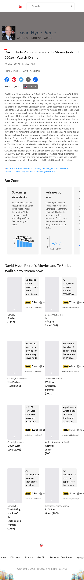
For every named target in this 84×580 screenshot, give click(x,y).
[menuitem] (15, 559)
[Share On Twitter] (21, 79)
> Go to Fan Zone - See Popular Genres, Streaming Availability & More (36, 168)
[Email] (28, 79)
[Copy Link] (35, 79)
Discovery (15, 557)
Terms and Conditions (61, 557)
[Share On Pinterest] (14, 79)
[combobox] (30, 86)
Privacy (29, 557)
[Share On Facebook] (6, 79)
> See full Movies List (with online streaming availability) (29, 171)
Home (7, 71)
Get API (41, 557)
